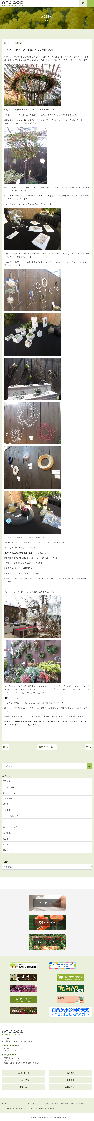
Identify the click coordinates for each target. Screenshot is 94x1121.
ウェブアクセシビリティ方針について (15, 1108)
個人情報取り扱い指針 (50, 1103)
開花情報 (6, 781)
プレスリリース (19, 1103)
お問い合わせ (70, 1087)
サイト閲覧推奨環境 (78, 1103)
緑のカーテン (8, 850)
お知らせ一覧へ (47, 747)
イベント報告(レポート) (13, 815)
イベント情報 (8, 787)
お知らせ (70, 1080)
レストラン (7, 810)
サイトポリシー (33, 1103)
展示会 (18, 43)
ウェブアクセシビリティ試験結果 (42, 1108)
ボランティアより (10, 827)
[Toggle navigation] (90, 3)
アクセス (23, 1087)
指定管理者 (64, 1103)
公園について (23, 1072)
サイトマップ (6, 1103)
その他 (6, 844)
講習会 (6, 804)
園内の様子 (7, 798)
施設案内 (70, 1072)
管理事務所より (9, 833)
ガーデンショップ (10, 792)
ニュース (6, 821)
